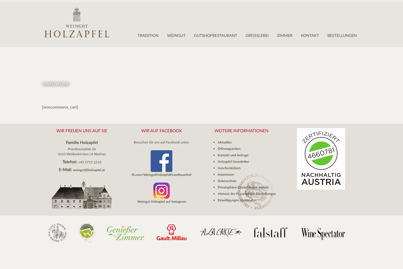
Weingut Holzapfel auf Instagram (161, 201)
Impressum (226, 174)
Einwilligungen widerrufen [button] (237, 200)
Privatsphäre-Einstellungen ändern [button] (243, 187)
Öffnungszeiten (229, 149)
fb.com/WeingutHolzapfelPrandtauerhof (161, 175)
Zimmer (284, 35)
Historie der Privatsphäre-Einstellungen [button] (247, 194)
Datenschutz (227, 181)
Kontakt (310, 35)
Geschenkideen (229, 168)
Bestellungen (342, 35)
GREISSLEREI (257, 35)
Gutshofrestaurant (215, 35)
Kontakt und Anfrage (233, 155)
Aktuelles (224, 142)
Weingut (176, 35)
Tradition (148, 35)
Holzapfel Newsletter (233, 161)
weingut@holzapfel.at (89, 170)
